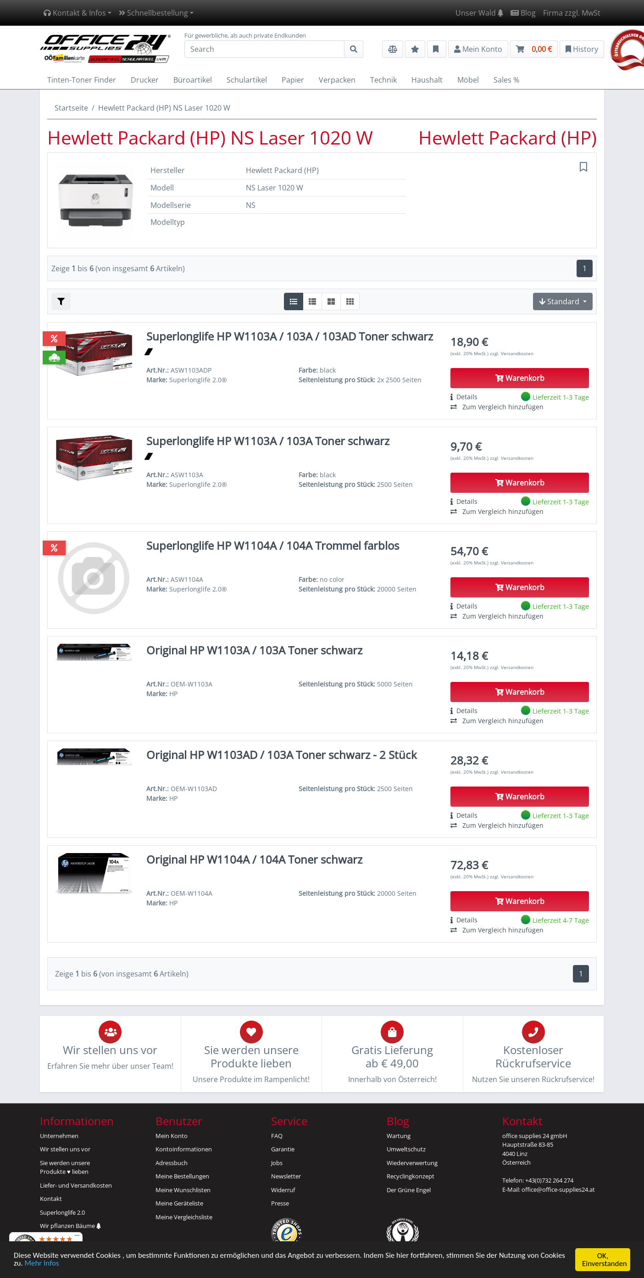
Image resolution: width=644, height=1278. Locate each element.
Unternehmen (59, 1136)
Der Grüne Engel (409, 1190)
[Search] (264, 49)
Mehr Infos (42, 1266)
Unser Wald (479, 13)
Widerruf (283, 1190)
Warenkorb (519, 378)
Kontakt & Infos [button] (75, 13)
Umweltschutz (406, 1149)
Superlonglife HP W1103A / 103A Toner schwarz (267, 440)
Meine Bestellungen (182, 1176)
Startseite (71, 108)
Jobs (277, 1163)
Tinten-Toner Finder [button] (81, 80)
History (582, 49)
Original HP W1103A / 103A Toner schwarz (254, 650)
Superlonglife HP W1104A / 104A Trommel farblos (272, 545)
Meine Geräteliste (179, 1203)
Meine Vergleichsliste (183, 1217)
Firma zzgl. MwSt (571, 13)
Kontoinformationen (183, 1149)
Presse (280, 1203)
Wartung (399, 1136)
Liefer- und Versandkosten (76, 1185)
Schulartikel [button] (247, 80)
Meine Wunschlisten (183, 1190)
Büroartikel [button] (192, 80)
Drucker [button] (145, 80)
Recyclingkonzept (410, 1176)
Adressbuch (171, 1163)
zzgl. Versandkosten (511, 353)
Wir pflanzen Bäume (70, 1226)
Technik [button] (383, 80)
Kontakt (51, 1198)
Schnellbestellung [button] (153, 13)
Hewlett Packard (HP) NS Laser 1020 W (164, 108)
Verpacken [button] (337, 80)
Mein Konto (171, 1136)
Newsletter (286, 1176)
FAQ (277, 1136)
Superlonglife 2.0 (62, 1212)
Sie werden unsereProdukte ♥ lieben (65, 1167)
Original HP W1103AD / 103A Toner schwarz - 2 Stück (281, 754)
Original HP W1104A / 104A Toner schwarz (254, 859)
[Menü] (77, 1237)
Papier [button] (293, 80)
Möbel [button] (468, 80)
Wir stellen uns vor (65, 1149)
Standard (560, 301)
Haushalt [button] (427, 80)
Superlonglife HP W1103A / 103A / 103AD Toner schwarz (289, 336)
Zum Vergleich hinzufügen (497, 406)
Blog (523, 13)
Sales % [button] (506, 80)
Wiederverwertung (412, 1163)
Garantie (282, 1149)
